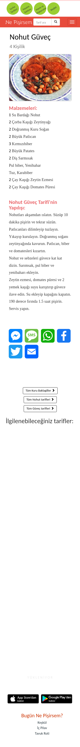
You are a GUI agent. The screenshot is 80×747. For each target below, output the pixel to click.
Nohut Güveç (30, 40)
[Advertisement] (40, 374)
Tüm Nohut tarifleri (40, 399)
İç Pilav (42, 728)
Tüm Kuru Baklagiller (40, 390)
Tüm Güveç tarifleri (40, 408)
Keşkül (42, 722)
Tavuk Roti (42, 733)
